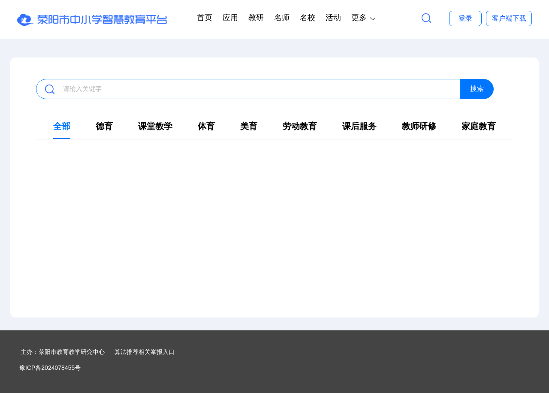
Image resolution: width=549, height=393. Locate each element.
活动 (333, 17)
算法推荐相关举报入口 (145, 351)
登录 (465, 18)
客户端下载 (509, 18)
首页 (204, 17)
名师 (282, 17)
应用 (230, 17)
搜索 (477, 88)
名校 (307, 17)
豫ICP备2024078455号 (50, 367)
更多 (359, 17)
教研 (256, 17)
